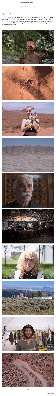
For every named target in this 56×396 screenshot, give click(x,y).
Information (34, 6)
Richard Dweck (26, 2)
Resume (27, 6)
